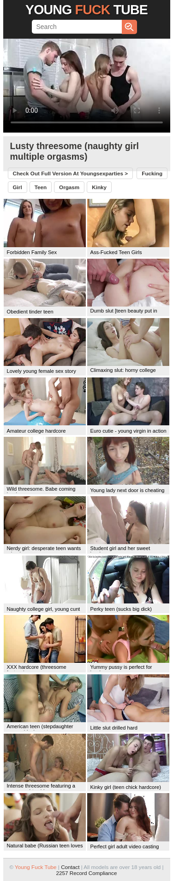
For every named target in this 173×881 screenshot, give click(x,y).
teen (41, 187)
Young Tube (86, 9)
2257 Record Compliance (86, 873)
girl (17, 187)
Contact (70, 867)
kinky (99, 187)
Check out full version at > (70, 173)
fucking (152, 173)
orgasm (69, 187)
